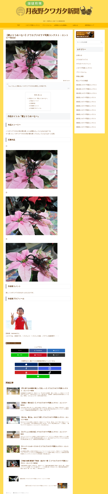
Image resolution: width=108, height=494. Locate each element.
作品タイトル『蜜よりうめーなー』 (38, 98)
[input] (89, 42)
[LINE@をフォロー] (49, 360)
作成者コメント (34, 106)
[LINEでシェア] (43, 351)
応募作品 (32, 103)
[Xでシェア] (11, 351)
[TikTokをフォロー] (45, 360)
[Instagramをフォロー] (38, 360)
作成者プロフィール (36, 109)
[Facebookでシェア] (22, 351)
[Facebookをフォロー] (34, 360)
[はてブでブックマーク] (32, 351)
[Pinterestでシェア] (54, 351)
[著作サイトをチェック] (27, 360)
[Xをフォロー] (30, 360)
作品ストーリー (34, 101)
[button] (65, 351)
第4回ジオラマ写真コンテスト (13, 344)
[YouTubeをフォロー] (41, 360)
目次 (35, 95)
